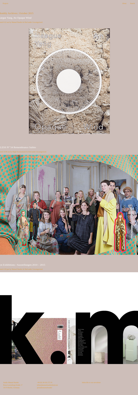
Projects (5, 3)
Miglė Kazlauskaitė (19, 152)
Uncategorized (37, 22)
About (124, 3)
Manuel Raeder (17, 22)
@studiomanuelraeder (44, 388)
